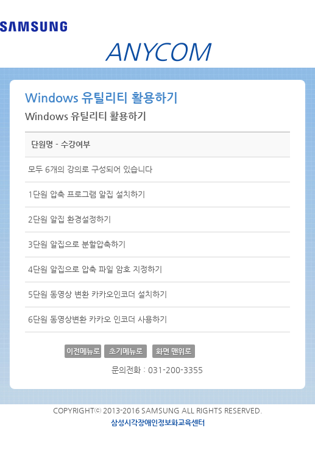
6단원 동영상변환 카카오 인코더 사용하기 (97, 319)
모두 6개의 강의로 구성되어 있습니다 (90, 169)
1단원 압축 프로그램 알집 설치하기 (86, 194)
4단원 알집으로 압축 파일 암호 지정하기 (95, 269)
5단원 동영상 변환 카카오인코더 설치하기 (97, 294)
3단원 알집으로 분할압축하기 (77, 244)
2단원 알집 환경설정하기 (69, 219)
